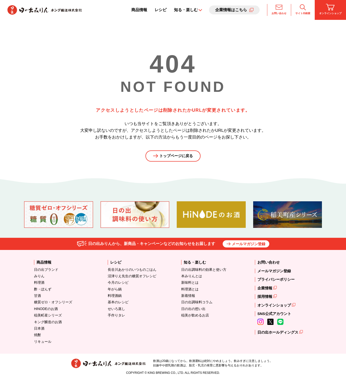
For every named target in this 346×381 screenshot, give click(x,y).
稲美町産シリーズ (48, 316)
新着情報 (188, 297)
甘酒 (37, 297)
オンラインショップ (330, 9)
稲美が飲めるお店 (195, 316)
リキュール (42, 342)
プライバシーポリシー (276, 280)
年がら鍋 (115, 290)
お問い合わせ (279, 9)
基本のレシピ (118, 303)
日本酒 (39, 329)
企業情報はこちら (231, 10)
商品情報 (139, 10)
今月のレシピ (118, 283)
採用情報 (265, 297)
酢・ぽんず (42, 290)
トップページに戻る (176, 156)
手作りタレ (116, 316)
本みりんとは (191, 277)
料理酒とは (190, 290)
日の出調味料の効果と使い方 (203, 270)
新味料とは (190, 283)
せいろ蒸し (116, 310)
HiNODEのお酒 (46, 310)
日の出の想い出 (193, 310)
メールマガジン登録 (248, 244)
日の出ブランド (46, 270)
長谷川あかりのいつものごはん (132, 270)
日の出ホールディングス (278, 333)
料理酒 (39, 283)
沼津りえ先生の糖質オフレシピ (132, 277)
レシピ (161, 10)
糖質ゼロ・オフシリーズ (53, 303)
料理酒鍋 (115, 297)
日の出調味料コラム (196, 303)
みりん (39, 277)
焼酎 (37, 336)
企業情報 (265, 289)
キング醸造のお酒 (48, 323)
